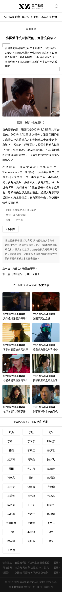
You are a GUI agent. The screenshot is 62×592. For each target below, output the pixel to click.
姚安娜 (51, 468)
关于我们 (37, 587)
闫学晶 (31, 459)
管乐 (51, 541)
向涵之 (51, 504)
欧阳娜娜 (35, 572)
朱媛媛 (31, 523)
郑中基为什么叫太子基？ (26, 274)
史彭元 (51, 523)
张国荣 (25, 129)
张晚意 (11, 477)
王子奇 (31, 504)
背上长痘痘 (33, 562)
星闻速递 (31, 29)
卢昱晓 (51, 486)
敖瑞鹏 (51, 477)
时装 (11, 16)
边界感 (34, 567)
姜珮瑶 (51, 450)
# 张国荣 (10, 229)
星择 (51, 532)
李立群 (31, 441)
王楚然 (11, 550)
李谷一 (11, 441)
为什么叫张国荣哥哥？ (24, 268)
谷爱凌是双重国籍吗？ (15, 380)
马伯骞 (11, 513)
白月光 (18, 567)
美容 (30, 16)
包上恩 (51, 495)
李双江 (31, 450)
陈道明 (51, 513)
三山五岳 (44, 562)
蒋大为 (31, 468)
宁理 (31, 432)
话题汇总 (48, 587)
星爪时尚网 (19, 215)
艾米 (51, 432)
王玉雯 (11, 486)
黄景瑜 (31, 541)
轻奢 (49, 16)
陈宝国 (11, 541)
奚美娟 (31, 532)
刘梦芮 (11, 459)
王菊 (31, 477)
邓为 (11, 432)
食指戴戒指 (20, 562)
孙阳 (11, 468)
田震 (11, 532)
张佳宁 (44, 572)
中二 (41, 567)
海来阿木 (11, 523)
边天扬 (31, 486)
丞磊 (11, 450)
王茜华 (11, 495)
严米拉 (31, 513)
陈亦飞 (51, 459)
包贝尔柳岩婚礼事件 (14, 411)
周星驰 (26, 572)
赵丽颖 (31, 495)
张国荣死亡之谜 (41, 318)
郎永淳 (51, 441)
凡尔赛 (26, 567)
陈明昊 (11, 504)
